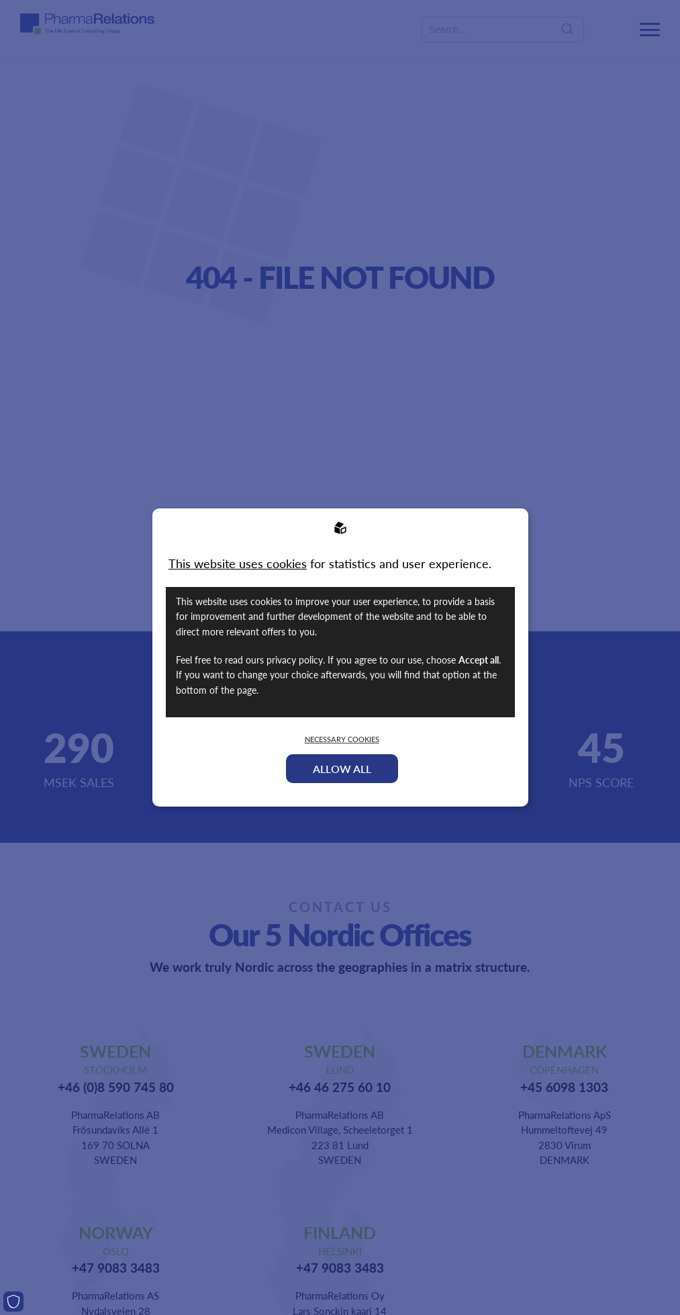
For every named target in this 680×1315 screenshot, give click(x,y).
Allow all (342, 768)
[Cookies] (13, 1301)
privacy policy (294, 659)
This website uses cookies (237, 563)
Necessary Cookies (342, 739)
